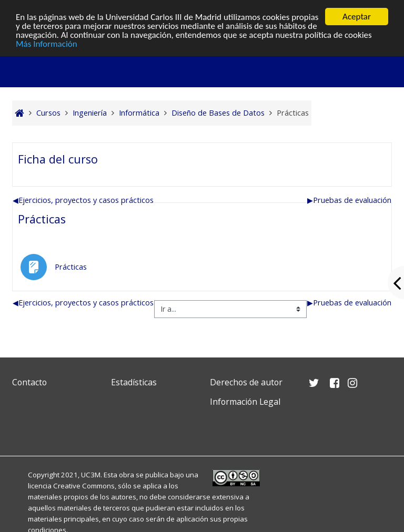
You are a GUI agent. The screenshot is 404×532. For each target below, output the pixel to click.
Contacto (29, 382)
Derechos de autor (246, 382)
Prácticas (42, 219)
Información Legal (245, 401)
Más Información (46, 43)
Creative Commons (84, 485)
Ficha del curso (58, 159)
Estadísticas (134, 382)
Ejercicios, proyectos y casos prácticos (83, 200)
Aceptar (356, 16)
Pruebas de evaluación (349, 200)
